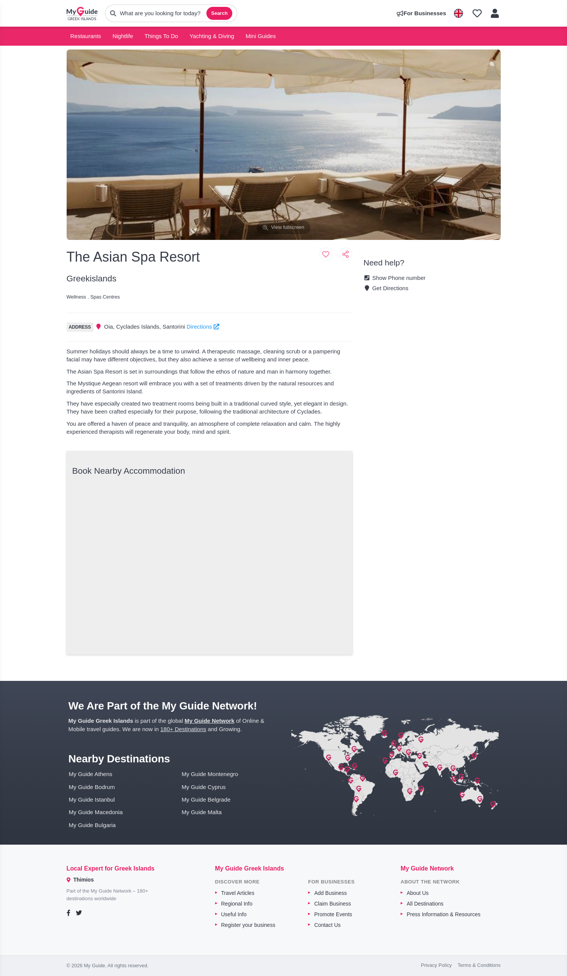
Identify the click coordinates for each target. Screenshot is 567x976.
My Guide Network (210, 720)
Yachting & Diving (212, 36)
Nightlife (122, 36)
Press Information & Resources (444, 914)
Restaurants (85, 36)
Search (219, 13)
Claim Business (332, 904)
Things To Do (161, 36)
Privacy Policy (436, 965)
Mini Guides (261, 36)
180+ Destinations (183, 729)
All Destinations (425, 904)
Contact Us (327, 925)
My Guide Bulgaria (92, 825)
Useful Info (234, 914)
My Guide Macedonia (96, 812)
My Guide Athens (90, 774)
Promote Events (333, 914)
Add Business (330, 893)
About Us (418, 893)
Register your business (248, 925)
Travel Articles (237, 893)
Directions (203, 326)
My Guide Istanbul (92, 799)
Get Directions (386, 288)
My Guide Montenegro (210, 774)
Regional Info (237, 904)
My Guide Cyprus (204, 787)
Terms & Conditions (479, 965)
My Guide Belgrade (206, 799)
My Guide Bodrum (92, 787)
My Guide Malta (202, 812)
